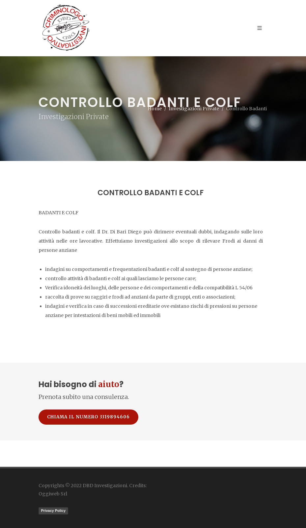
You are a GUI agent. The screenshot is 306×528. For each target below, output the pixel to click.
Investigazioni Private (194, 109)
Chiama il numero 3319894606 (88, 417)
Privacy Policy (53, 511)
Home (155, 109)
